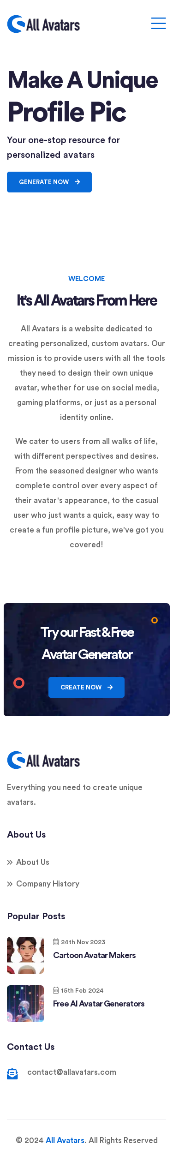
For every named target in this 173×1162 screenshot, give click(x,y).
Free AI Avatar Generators (98, 1004)
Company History (47, 884)
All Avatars (65, 1140)
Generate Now (49, 182)
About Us (32, 862)
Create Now (86, 687)
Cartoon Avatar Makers (94, 955)
